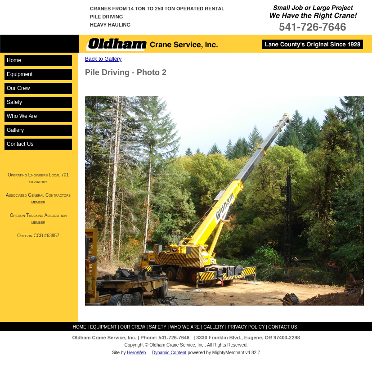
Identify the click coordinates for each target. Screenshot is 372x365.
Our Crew (18, 88)
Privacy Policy (246, 326)
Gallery (15, 130)
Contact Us (20, 144)
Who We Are (22, 116)
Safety (14, 102)
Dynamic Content (169, 352)
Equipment (19, 74)
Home (14, 60)
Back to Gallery (103, 59)
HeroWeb (136, 352)
